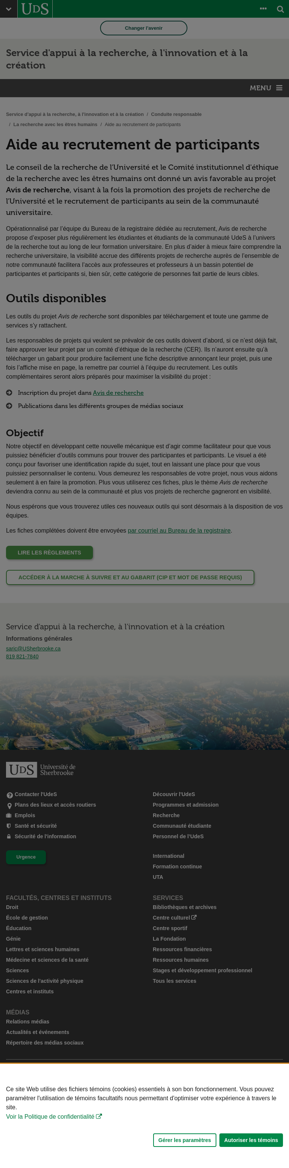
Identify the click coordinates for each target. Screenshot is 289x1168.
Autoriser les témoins (251, 1140)
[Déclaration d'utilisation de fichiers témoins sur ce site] (144, 1116)
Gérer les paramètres (184, 1140)
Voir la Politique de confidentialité (50, 1116)
